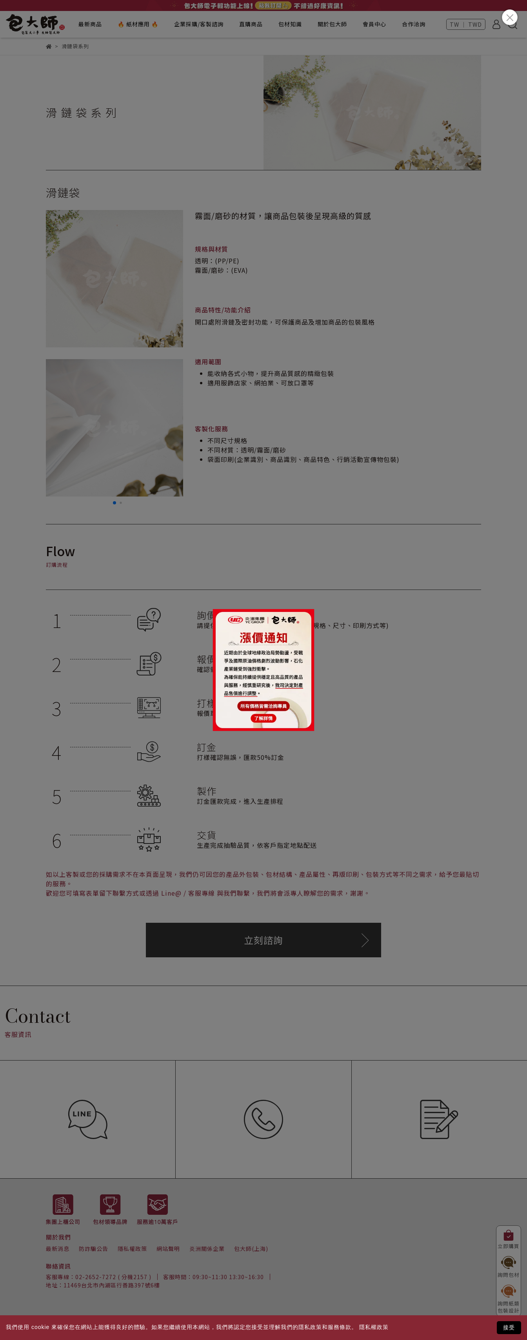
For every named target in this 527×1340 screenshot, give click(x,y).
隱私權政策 (374, 1327)
